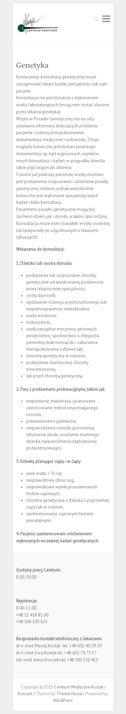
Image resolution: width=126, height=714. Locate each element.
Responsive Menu (106, 18)
